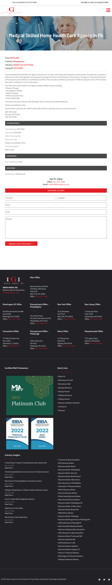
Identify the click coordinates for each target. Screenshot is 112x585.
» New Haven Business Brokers (68, 499)
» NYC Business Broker (65, 463)
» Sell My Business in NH (66, 543)
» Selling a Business (64, 395)
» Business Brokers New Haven (68, 479)
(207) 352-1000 (69, 346)
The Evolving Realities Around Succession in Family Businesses (27, 472)
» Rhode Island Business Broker (69, 496)
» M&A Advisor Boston (65, 513)
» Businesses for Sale (65, 380)
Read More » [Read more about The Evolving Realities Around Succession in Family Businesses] (9, 477)
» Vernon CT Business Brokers (68, 553)
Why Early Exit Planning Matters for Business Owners (23, 481)
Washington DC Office (12, 304)
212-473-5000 (59, 182)
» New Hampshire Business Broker (70, 526)
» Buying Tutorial (63, 391)
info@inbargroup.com (11, 292)
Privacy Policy (34, 579)
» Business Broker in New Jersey (69, 506)
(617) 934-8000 (96, 343)
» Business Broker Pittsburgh (67, 516)
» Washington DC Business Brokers (70, 556)
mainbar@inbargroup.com (59, 184)
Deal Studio (62, 579)
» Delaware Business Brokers (68, 559)
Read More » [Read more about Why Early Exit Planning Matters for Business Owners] (9, 486)
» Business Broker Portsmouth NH (69, 536)
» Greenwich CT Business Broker (69, 486)
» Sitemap (61, 410)
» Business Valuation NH (66, 539)
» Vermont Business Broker (67, 493)
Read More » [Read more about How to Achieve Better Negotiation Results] (9, 504)
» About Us (61, 376)
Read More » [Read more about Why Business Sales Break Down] (9, 522)
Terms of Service (23, 579)
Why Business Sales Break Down (16, 517)
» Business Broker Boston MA (68, 509)
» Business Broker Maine (66, 466)
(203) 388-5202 (14, 346)
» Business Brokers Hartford (67, 546)
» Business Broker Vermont (67, 473)
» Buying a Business (64, 388)
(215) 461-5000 (41, 348)
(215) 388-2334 (41, 323)
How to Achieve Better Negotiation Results (20, 499)
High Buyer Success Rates (14, 508)
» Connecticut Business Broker (68, 460)
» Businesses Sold (63, 384)
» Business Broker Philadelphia (68, 470)
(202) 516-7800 (14, 319)
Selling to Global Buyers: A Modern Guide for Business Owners (26, 490)
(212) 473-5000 (41, 296)
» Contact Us (62, 406)
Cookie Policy (44, 579)
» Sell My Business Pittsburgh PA (69, 523)
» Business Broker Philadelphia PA (69, 503)
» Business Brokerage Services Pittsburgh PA (73, 519)
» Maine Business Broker (66, 489)
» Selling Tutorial (63, 399)
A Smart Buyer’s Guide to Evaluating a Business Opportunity (26, 463)
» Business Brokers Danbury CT (68, 549)
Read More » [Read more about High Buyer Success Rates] (9, 513)
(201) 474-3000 (96, 319)
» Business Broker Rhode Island (69, 476)
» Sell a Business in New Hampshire (70, 533)
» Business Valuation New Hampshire (71, 529)
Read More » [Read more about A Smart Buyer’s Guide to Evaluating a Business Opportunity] (9, 468)
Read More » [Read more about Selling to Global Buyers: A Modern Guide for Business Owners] (9, 495)
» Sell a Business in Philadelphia (69, 483)
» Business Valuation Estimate (68, 403)
